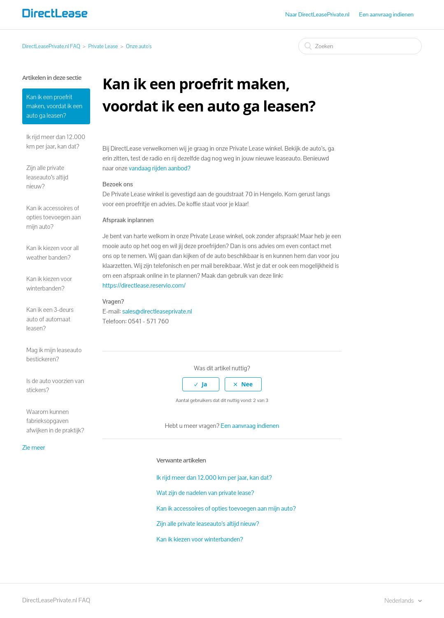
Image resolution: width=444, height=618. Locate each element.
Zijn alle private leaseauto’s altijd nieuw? (47, 177)
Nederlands (399, 600)
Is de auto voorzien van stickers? (55, 385)
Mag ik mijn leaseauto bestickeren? (53, 354)
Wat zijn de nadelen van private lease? (205, 493)
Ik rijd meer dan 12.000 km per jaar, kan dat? (55, 141)
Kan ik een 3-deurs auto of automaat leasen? (50, 319)
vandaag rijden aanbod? (160, 168)
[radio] (200, 384)
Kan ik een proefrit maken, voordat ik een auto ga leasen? (54, 106)
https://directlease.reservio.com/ (144, 285)
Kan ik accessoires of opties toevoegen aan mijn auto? (53, 217)
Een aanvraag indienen (386, 14)
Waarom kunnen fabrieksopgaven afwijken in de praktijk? (55, 421)
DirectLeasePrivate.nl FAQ (51, 46)
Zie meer (33, 447)
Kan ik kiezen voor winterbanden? (49, 283)
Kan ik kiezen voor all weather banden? (52, 252)
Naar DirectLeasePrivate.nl (317, 14)
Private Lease (103, 46)
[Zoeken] (360, 46)
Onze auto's (139, 46)
